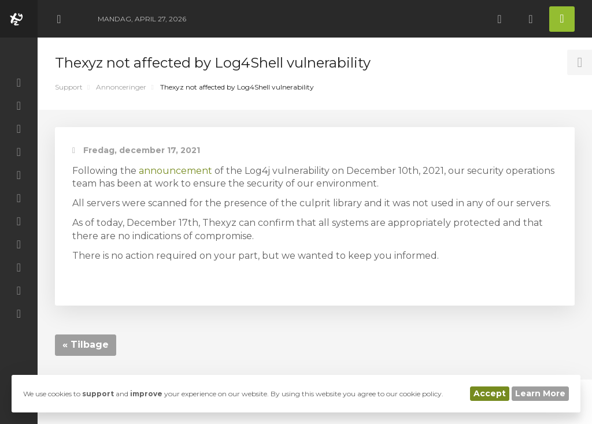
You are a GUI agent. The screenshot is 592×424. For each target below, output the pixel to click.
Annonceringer (121, 87)
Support (69, 87)
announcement (175, 170)
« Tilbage (85, 344)
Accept (489, 393)
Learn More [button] (540, 393)
